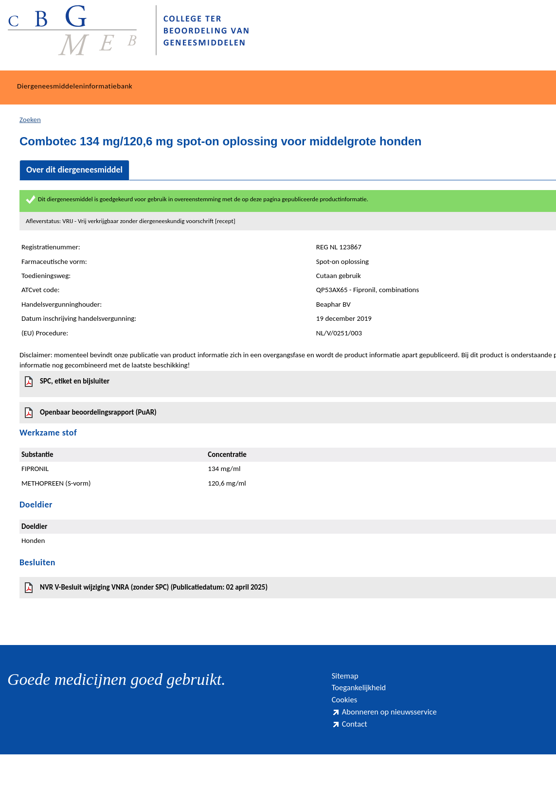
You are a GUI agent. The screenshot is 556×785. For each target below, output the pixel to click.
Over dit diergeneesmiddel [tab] (74, 169)
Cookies (348, 707)
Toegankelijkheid (366, 692)
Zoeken (30, 119)
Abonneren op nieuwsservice (366, 730)
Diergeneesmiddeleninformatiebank (74, 86)
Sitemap (348, 676)
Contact (353, 752)
